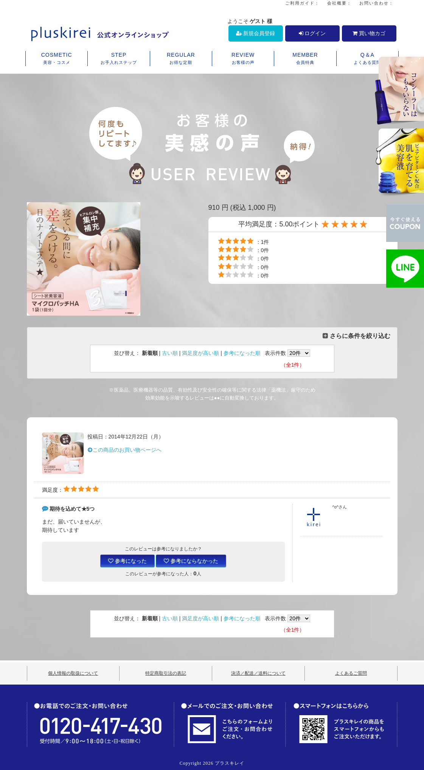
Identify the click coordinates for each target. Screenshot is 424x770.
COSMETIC (56, 59)
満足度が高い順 (200, 353)
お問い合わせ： (376, 3)
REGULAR (181, 59)
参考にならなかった (191, 561)
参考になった (127, 561)
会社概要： (339, 3)
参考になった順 (242, 353)
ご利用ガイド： (302, 3)
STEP (118, 59)
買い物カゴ (369, 33)
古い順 (170, 353)
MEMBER (305, 59)
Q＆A (367, 59)
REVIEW (243, 59)
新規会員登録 (255, 33)
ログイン (312, 33)
